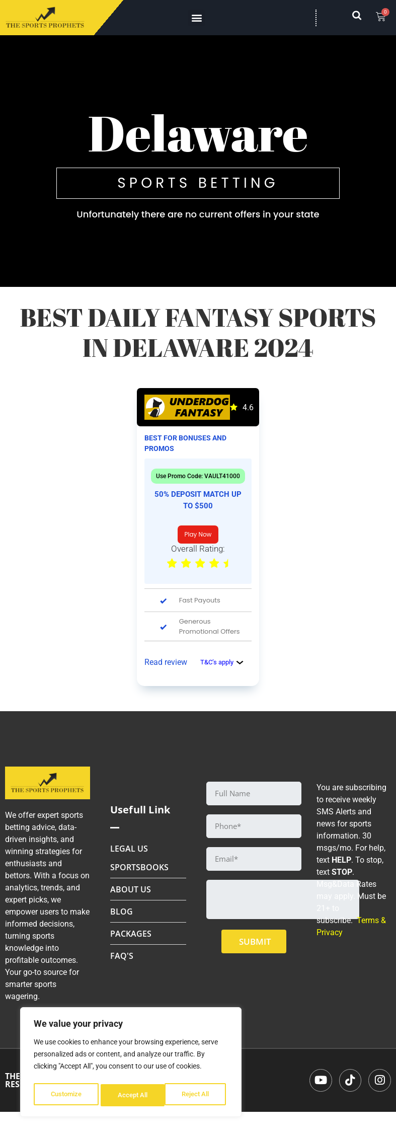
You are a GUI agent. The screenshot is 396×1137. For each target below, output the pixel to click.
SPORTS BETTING (197, 183)
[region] (131, 1064)
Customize (66, 1095)
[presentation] (282, 899)
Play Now (198, 534)
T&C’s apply (222, 662)
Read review (165, 662)
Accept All (197, 1095)
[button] (196, 18)
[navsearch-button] (362, 18)
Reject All (132, 1095)
